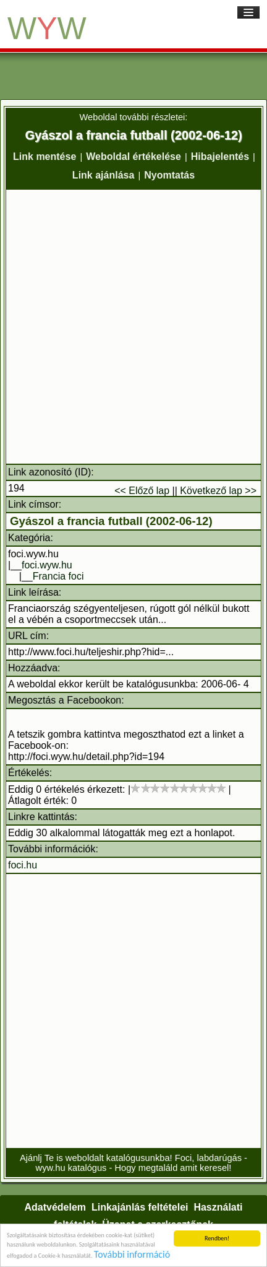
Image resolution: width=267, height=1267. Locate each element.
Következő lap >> (218, 490)
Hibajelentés (220, 156)
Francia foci (58, 576)
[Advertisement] (133, 327)
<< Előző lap (141, 490)
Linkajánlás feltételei (140, 1207)
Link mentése (44, 156)
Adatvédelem (55, 1207)
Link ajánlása (103, 175)
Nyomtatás (169, 175)
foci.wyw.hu (47, 565)
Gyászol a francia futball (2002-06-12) (111, 521)
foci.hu (22, 865)
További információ (132, 1255)
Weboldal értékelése (133, 156)
